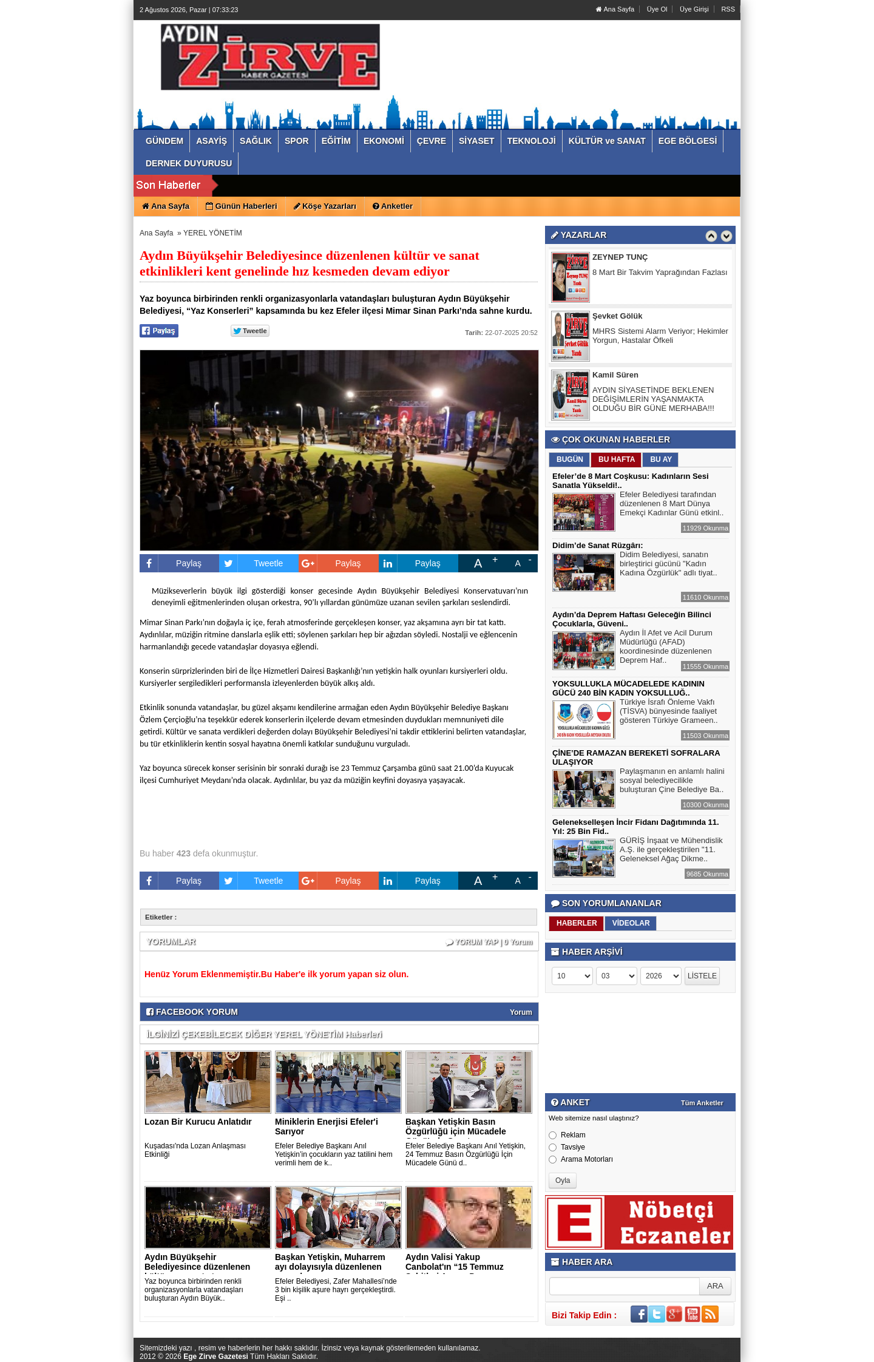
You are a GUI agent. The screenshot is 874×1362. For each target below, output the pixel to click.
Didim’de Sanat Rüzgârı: (597, 545)
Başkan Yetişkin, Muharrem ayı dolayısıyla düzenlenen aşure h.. (330, 1266)
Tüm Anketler (702, 1102)
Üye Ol (657, 9)
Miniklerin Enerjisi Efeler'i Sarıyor (326, 1126)
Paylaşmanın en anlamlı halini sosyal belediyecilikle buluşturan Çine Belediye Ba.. (672, 782)
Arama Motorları (581, 1159)
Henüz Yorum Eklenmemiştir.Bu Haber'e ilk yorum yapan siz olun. (276, 974)
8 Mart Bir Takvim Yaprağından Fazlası (660, 272)
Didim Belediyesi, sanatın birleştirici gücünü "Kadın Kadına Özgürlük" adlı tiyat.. (668, 565)
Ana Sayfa (615, 9)
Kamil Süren (615, 375)
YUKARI (810, 1344)
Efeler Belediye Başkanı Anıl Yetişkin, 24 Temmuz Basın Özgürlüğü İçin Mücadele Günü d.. (465, 1154)
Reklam (567, 1135)
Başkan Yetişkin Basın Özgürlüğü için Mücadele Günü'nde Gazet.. (455, 1131)
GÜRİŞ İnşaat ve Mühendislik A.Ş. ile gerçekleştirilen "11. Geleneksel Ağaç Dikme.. (671, 851)
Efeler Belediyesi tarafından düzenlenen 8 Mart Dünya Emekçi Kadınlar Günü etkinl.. (671, 505)
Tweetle (251, 563)
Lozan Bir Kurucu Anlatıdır (198, 1122)
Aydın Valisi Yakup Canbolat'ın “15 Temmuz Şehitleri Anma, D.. (454, 1266)
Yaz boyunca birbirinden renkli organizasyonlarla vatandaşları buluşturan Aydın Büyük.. (193, 1290)
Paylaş (171, 563)
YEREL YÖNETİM (212, 233)
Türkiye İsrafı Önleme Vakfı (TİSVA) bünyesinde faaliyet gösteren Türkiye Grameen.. (669, 712)
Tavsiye (567, 1147)
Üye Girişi (694, 9)
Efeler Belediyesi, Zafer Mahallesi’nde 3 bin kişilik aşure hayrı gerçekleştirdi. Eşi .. (336, 1290)
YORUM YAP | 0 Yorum (488, 942)
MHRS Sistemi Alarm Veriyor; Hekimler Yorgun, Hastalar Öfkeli (660, 336)
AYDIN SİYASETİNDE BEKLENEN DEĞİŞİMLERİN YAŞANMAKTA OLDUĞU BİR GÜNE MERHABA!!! (653, 399)
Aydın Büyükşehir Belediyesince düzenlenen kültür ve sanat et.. (197, 1266)
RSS (728, 9)
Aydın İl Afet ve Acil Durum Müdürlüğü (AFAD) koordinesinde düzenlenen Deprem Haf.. (666, 648)
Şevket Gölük (617, 316)
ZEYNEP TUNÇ (620, 257)
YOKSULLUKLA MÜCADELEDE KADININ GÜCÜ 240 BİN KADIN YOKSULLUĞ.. (628, 688)
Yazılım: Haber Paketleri (668, 1352)
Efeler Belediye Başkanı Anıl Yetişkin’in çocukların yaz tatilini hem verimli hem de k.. (334, 1154)
